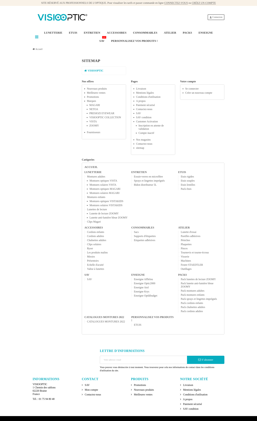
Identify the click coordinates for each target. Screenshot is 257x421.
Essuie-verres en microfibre (148, 176)
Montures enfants (96, 197)
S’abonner (205, 359)
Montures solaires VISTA (102, 184)
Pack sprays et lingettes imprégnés (199, 299)
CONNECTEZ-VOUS (176, 2)
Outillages (186, 268)
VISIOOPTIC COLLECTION (105, 117)
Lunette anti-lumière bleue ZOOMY (108, 217)
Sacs (136, 232)
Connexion (215, 17)
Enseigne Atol (141, 287)
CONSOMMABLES (142, 227)
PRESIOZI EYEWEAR (101, 113)
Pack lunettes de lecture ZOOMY (198, 279)
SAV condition (143, 117)
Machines (186, 260)
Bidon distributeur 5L (145, 184)
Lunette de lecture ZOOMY (104, 213)
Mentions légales (145, 92)
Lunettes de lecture (97, 209)
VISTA (93, 121)
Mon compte (91, 389)
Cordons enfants (95, 232)
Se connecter (192, 88)
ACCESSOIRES (93, 227)
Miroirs (91, 256)
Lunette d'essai (188, 232)
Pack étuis (186, 188)
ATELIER (184, 227)
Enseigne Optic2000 (144, 283)
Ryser (90, 248)
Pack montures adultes (192, 290)
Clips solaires (94, 244)
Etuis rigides (187, 176)
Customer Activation (147, 121)
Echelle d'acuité (95, 264)
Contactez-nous (144, 109)
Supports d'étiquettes (145, 236)
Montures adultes (96, 176)
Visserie (185, 256)
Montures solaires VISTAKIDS (105, 205)
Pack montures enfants (193, 294)
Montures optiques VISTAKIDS (106, 201)
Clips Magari (94, 221)
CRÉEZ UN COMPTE (204, 2)
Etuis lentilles (188, 184)
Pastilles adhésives (190, 236)
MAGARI (94, 105)
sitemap (140, 147)
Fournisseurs (93, 132)
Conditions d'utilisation (148, 96)
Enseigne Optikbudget (145, 295)
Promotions (93, 96)
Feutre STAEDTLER (192, 264)
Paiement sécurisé (145, 105)
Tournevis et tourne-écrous (195, 252)
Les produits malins (97, 252)
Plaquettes (186, 244)
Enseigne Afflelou (143, 279)
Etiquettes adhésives (144, 240)
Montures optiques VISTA (103, 180)
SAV (138, 113)
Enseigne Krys (141, 291)
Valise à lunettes (95, 268)
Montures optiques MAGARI (104, 188)
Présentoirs (93, 260)
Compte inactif (146, 133)
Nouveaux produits (97, 88)
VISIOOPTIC (93, 70)
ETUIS (182, 172)
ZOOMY (94, 125)
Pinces (184, 248)
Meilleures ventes (96, 92)
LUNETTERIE (93, 172)
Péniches (185, 240)
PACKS (182, 274)
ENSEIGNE (138, 274)
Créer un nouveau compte (198, 92)
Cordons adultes (95, 236)
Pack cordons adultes (192, 311)
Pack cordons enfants (192, 303)
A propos (141, 101)
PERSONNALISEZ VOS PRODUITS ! (152, 319)
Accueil (91, 167)
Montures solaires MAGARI (104, 193)
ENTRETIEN (139, 172)
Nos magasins (143, 139)
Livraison (141, 88)
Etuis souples (188, 180)
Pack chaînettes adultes (193, 307)
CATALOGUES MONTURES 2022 (104, 317)
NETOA (93, 109)
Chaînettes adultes (96, 240)
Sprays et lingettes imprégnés (149, 180)
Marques (91, 101)
